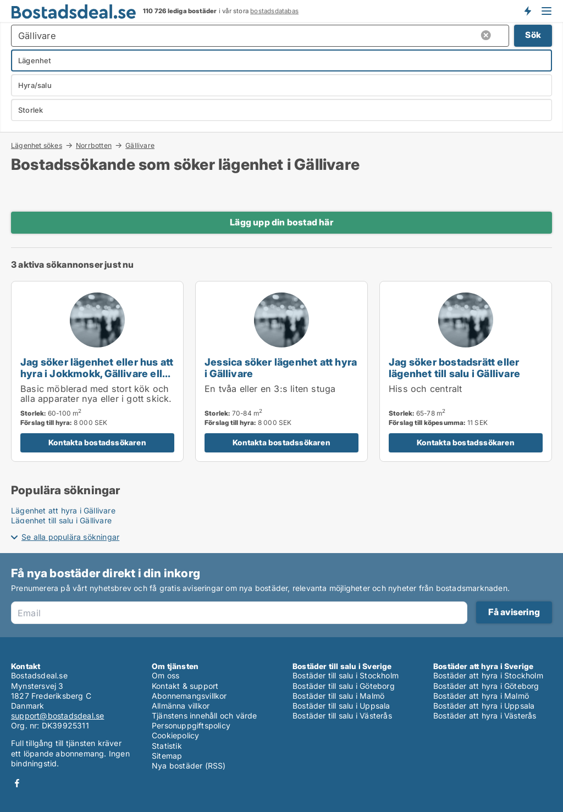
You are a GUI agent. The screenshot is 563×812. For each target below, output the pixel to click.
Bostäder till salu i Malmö (338, 695)
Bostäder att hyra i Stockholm (488, 675)
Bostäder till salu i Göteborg (343, 686)
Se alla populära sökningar (70, 537)
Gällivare (139, 145)
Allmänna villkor (180, 705)
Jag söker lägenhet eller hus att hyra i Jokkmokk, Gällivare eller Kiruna (96, 373)
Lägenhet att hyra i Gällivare (63, 510)
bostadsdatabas (274, 11)
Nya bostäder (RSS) (189, 765)
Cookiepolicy (175, 735)
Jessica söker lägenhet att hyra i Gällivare (281, 367)
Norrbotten (94, 145)
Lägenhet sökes (36, 145)
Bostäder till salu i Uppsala (341, 705)
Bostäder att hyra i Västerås (485, 715)
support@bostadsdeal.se (57, 715)
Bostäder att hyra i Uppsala (483, 705)
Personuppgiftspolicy (191, 725)
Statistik (167, 745)
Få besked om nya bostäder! (527, 11)
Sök (533, 35)
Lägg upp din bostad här (281, 222)
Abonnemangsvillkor (189, 695)
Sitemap (167, 755)
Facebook (17, 783)
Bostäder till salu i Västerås (342, 715)
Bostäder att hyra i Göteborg (486, 686)
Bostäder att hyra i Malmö (481, 695)
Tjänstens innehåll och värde (204, 715)
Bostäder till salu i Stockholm (345, 675)
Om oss (165, 675)
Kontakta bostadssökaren (97, 442)
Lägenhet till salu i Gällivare (61, 520)
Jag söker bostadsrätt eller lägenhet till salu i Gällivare (454, 367)
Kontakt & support (185, 686)
